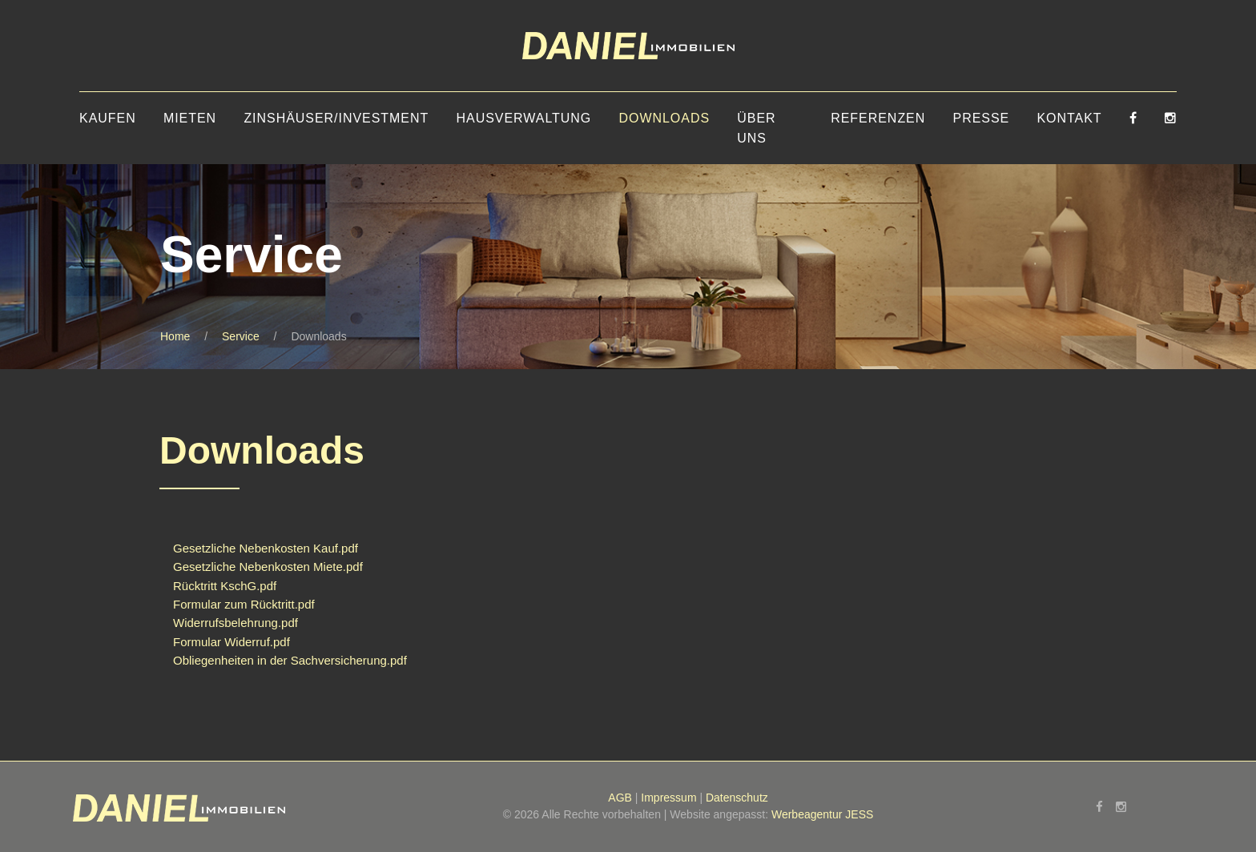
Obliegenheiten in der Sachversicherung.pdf (290, 660)
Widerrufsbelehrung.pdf (235, 622)
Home (175, 336)
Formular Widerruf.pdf (231, 642)
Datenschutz (737, 797)
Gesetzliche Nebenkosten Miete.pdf (268, 566)
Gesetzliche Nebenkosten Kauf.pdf (265, 548)
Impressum (668, 797)
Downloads (664, 118)
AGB (620, 797)
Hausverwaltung (524, 118)
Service (241, 336)
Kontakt (1069, 118)
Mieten (189, 118)
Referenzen (878, 118)
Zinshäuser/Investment (336, 118)
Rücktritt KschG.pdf (224, 586)
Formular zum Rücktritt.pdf (244, 604)
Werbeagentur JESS (822, 814)
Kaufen (107, 118)
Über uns (756, 128)
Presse (981, 118)
